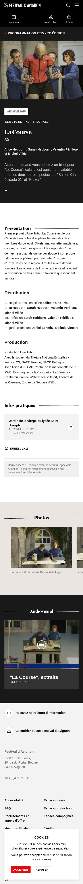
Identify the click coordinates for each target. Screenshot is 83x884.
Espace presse (55, 800)
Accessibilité (13, 800)
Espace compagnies (59, 816)
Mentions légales (16, 828)
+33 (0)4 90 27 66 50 (18, 778)
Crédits (49, 828)
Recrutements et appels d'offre (16, 818)
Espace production (58, 808)
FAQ (7, 808)
